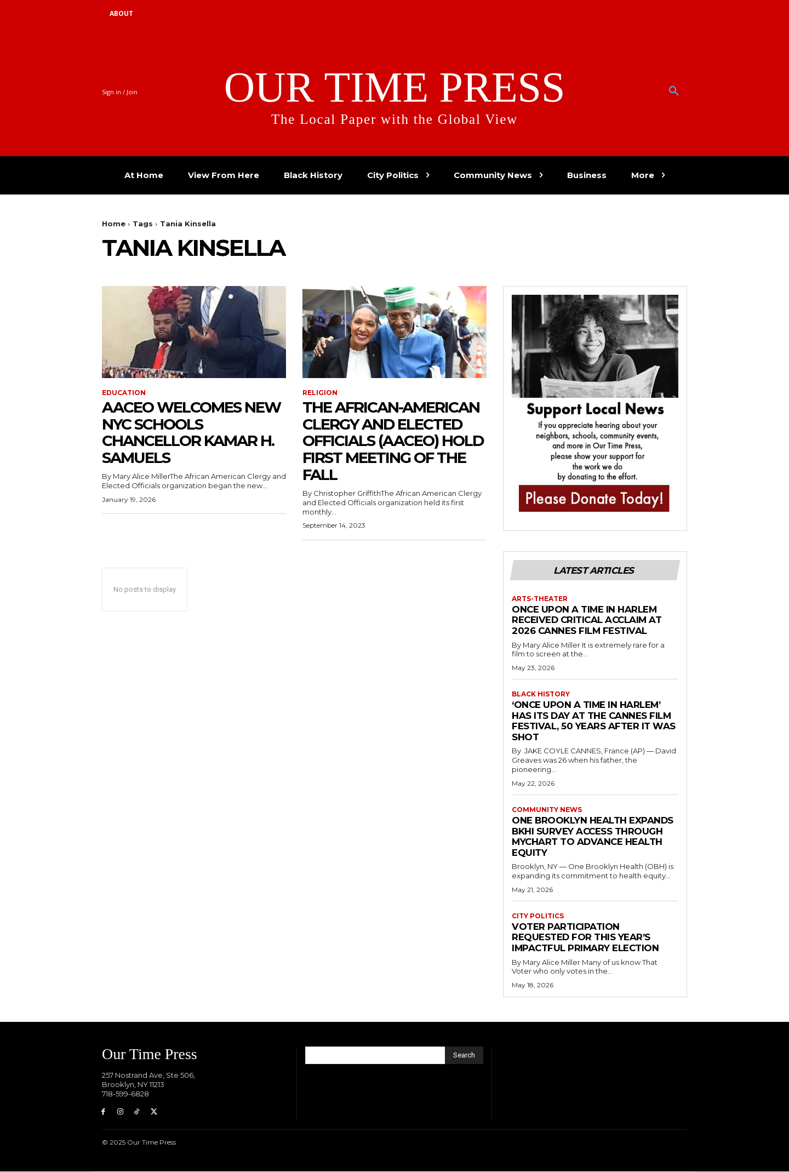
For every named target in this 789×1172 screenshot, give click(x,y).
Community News (547, 810)
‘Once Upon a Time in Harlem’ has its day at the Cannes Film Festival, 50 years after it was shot (594, 720)
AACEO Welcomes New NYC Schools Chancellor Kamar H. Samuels (192, 432)
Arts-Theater (540, 599)
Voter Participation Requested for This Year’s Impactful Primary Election (586, 937)
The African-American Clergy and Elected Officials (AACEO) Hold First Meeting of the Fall (392, 441)
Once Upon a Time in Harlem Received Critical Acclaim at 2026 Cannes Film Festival (588, 620)
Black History (541, 694)
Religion (320, 393)
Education (124, 393)
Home (113, 223)
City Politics (538, 916)
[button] (674, 91)
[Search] (464, 1055)
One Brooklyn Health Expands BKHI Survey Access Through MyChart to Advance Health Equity (593, 836)
